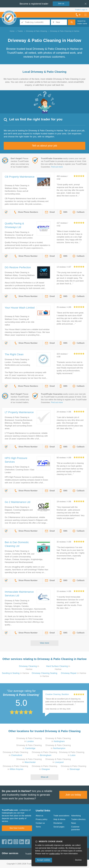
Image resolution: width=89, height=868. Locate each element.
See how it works (17, 828)
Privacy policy (41, 819)
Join (61, 4)
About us (39, 816)
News (73, 823)
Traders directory (78, 819)
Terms (38, 827)
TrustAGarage (31, 854)
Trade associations (61, 816)
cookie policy (54, 854)
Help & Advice (59, 819)
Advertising (76, 816)
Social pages (58, 827)
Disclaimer (57, 823)
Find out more (57, 167)
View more (44, 643)
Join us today (73, 794)
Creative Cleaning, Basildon (57, 694)
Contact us (40, 823)
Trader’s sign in (81, 10)
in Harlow (15, 673)
